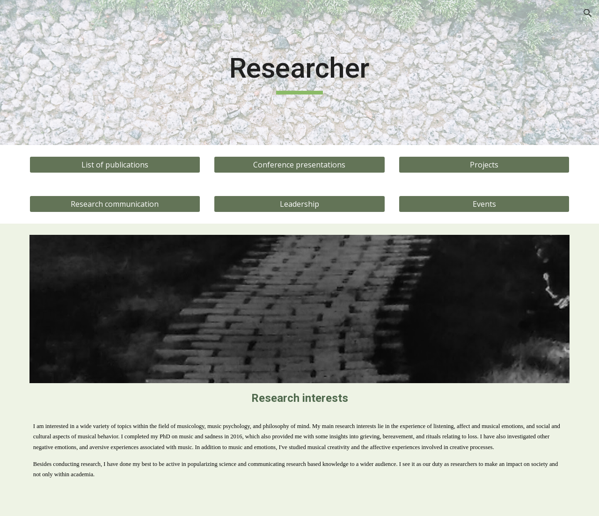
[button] (588, 13)
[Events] (484, 204)
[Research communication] (115, 204)
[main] (299, 72)
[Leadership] (299, 204)
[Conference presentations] (299, 164)
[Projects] (484, 164)
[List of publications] (115, 164)
